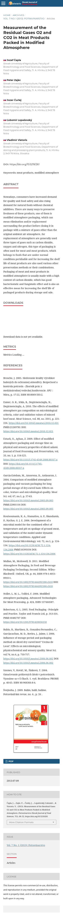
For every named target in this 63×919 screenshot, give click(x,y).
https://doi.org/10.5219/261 (24, 164)
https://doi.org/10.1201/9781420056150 (25, 622)
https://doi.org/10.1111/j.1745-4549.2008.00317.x (30, 459)
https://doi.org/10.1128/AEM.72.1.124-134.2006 (29, 553)
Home (7, 15)
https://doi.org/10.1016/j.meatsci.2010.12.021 (34, 423)
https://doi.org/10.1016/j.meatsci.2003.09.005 (28, 500)
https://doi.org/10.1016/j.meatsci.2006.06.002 (28, 658)
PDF (10, 761)
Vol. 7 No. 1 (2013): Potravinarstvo (24, 18)
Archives (18, 15)
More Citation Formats (21, 822)
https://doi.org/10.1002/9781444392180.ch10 (28, 582)
